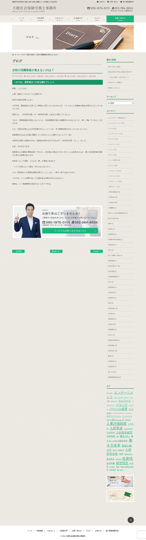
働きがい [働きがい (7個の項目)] (125, 436)
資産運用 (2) (112, 366)
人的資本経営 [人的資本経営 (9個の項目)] (124, 432)
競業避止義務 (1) (113, 340)
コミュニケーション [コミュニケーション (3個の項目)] (121, 397)
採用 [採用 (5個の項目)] (121, 454)
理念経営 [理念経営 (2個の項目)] (118, 459)
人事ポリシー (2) (113, 186)
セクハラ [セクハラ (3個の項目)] (114, 401)
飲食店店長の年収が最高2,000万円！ (120, 72)
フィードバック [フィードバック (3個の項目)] (118, 413)
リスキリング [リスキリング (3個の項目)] (127, 416)
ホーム (17, 55)
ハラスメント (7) (113, 144)
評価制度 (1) (112, 361)
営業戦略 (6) (112, 261)
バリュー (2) (112, 149)
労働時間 (40, 76)
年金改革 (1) (112, 292)
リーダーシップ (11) (115, 181)
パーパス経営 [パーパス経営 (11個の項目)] (118, 409)
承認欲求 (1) (112, 298)
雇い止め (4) (112, 372)
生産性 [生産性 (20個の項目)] (127, 458)
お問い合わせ (114, 1)
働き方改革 (30, 55)
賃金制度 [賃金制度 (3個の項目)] (112, 470)
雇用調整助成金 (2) (114, 377)
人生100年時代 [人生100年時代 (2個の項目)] (128, 429)
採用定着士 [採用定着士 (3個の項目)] (128, 454)
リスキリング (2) (113, 176)
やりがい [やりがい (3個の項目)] (110, 393)
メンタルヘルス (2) (114, 171)
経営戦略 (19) (112, 345)
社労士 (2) (111, 335)
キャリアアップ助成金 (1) (116, 118)
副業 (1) (110, 224)
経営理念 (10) (112, 351)
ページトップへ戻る (131, 520)
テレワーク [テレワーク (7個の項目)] (124, 400)
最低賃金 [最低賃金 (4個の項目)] (110, 459)
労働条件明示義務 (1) (115, 239)
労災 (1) (110, 250)
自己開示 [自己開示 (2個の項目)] (112, 467)
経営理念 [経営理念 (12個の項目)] (122, 463)
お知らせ (102, 1)
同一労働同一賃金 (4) (115, 255)
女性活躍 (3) (112, 271)
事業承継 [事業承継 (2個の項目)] (127, 420)
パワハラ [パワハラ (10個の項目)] (122, 404)
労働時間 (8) (112, 234)
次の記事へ (96, 251)
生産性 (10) (112, 324)
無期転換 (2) (112, 319)
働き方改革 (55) (113, 218)
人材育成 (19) (112, 197)
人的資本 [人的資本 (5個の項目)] (111, 432)
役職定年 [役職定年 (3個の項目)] (121, 450)
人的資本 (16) (112, 202)
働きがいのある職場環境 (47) (118, 213)
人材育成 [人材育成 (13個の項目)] (116, 428)
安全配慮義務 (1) (113, 276)
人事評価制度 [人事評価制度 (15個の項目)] (117, 424)
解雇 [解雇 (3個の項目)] (117, 467)
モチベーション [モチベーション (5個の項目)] (114, 416)
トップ (21, 19)
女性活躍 (59, 76)
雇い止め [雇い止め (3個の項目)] (120, 470)
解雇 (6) (110, 356)
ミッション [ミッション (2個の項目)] (128, 413)
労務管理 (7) (112, 245)
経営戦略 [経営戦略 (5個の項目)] (111, 463)
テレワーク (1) (113, 139)
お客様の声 (78, 19)
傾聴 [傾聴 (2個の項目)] (117, 436)
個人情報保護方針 (128, 1)
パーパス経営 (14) (114, 160)
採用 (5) (110, 303)
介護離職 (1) (112, 208)
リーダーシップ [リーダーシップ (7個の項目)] (115, 419)
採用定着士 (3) (113, 308)
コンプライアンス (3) (115, 134)
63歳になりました (114, 88)
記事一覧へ (56, 251)
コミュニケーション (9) (116, 123)
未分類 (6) (111, 314)
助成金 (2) (111, 229)
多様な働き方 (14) (114, 266)
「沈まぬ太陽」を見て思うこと (118, 77)
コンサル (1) (112, 128)
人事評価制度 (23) (114, 192)
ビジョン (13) (112, 165)
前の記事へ (18, 251)
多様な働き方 (50, 76)
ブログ (97, 19)
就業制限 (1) (112, 287)
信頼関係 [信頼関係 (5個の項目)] (111, 436)
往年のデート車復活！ (115, 82)
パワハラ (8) (112, 155)
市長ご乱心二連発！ (115, 67)
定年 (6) (110, 282)
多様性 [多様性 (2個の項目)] (115, 450)
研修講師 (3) (112, 329)
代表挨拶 (40, 19)
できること (59, 19)
